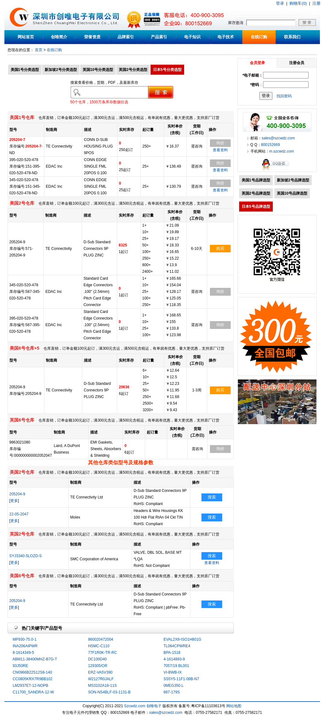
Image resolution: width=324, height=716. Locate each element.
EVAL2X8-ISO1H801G (182, 639)
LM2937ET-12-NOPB (30, 685)
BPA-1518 (171, 652)
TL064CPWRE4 (176, 646)
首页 (38, 50)
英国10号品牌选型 (292, 193)
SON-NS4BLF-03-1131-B (109, 692)
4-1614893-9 (174, 659)
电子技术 (225, 37)
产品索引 (159, 37)
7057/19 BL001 (176, 666)
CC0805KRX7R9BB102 (32, 679)
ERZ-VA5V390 (100, 672)
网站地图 (233, 706)
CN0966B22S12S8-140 (32, 672)
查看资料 (220, 150)
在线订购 (259, 37)
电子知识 (192, 37)
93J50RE (20, 666)
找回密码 (284, 96)
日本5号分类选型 (167, 69)
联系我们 (292, 37)
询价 (220, 143)
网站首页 (26, 37)
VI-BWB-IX (172, 672)
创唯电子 (154, 706)
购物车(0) (298, 3)
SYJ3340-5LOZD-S (25, 556)
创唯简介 (59, 37)
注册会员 (296, 63)
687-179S (171, 692)
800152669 (270, 145)
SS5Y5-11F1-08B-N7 (181, 679)
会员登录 (257, 63)
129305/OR (97, 666)
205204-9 (17, 494)
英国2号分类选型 (133, 69)
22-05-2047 (19, 514)
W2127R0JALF (100, 679)
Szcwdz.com (134, 706)
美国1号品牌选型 (256, 180)
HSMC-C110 (98, 646)
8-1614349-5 (23, 652)
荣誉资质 (92, 37)
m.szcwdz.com (281, 151)
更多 (14, 500)
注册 (316, 3)
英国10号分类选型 (98, 69)
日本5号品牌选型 (256, 206)
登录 (280, 3)
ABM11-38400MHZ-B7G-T (35, 659)
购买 (220, 248)
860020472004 (100, 639)
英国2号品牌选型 (256, 193)
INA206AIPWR (25, 646)
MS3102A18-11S (102, 685)
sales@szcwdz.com (278, 138)
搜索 (212, 497)
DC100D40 (97, 659)
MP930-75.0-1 (24, 639)
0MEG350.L (173, 685)
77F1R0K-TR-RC (102, 652)
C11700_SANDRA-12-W (33, 692)
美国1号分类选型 (25, 69)
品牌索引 (126, 37)
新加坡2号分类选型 (61, 69)
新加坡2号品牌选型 (293, 180)
